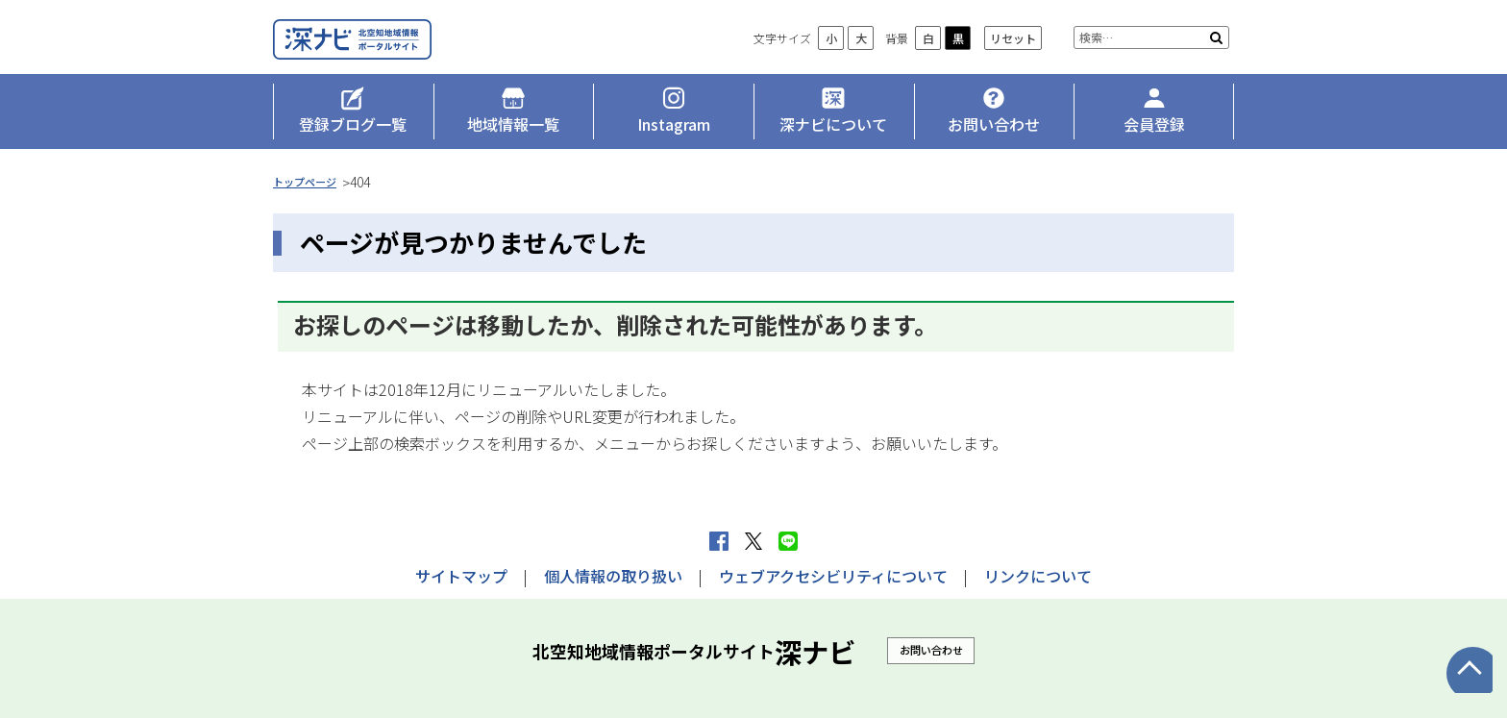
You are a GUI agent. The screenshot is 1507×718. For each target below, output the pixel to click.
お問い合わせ (931, 650)
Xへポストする (753, 541)
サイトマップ (461, 575)
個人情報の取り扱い (613, 575)
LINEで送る (788, 541)
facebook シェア (719, 541)
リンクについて (1038, 575)
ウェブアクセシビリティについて (833, 575)
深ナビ (412, 54)
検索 (1216, 67)
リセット (1013, 68)
